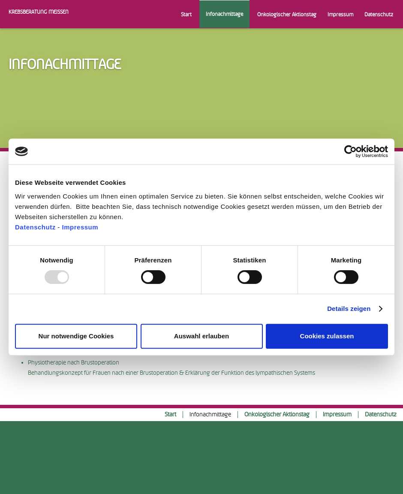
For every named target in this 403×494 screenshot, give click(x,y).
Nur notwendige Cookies (76, 336)
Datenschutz (35, 227)
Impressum (80, 227)
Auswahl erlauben (201, 336)
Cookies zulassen (327, 336)
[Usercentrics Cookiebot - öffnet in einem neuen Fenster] (350, 151)
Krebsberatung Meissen (39, 12)
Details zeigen (348, 308)
